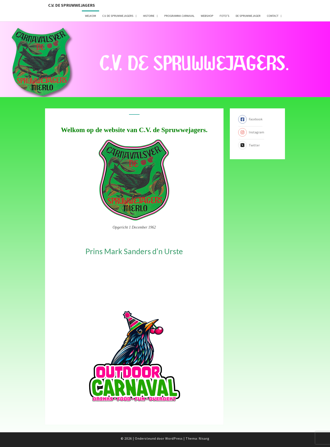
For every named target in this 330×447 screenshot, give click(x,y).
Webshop (207, 16)
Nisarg (204, 438)
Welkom (90, 16)
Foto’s (224, 16)
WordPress (174, 438)
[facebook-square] (250, 119)
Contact (272, 16)
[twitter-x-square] (249, 145)
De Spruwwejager (248, 16)
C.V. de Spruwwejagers (71, 5)
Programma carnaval (179, 16)
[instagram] (251, 132)
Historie (148, 16)
